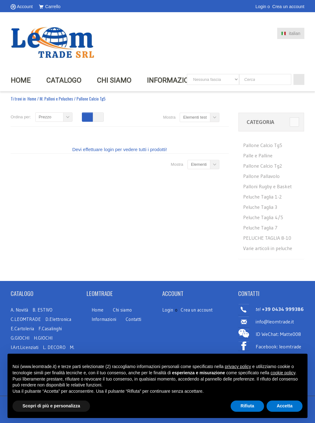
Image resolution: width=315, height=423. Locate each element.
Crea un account (288, 6)
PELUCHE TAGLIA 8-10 (267, 238)
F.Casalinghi (50, 329)
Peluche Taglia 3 (260, 207)
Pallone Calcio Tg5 (262, 145)
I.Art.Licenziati (24, 347)
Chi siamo (122, 310)
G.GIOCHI (20, 338)
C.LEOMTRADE (26, 319)
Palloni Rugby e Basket (267, 186)
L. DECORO (54, 347)
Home (32, 99)
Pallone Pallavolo (261, 176)
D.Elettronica (58, 319)
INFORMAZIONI (171, 80)
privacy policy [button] (238, 366)
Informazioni (104, 319)
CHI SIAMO (114, 80)
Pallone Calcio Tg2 (262, 166)
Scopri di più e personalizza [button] (51, 405)
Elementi (199, 164)
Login (261, 6)
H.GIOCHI (43, 338)
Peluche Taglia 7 (260, 227)
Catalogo (63, 80)
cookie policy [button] (283, 372)
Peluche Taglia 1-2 (262, 197)
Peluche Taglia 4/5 (263, 217)
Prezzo (45, 117)
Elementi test (195, 117)
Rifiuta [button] (247, 405)
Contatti (133, 319)
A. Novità (19, 310)
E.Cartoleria (22, 329)
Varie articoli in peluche (267, 248)
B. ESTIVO (42, 310)
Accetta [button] (284, 405)
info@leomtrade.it (275, 321)
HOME (21, 80)
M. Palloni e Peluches (56, 99)
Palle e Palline (257, 155)
